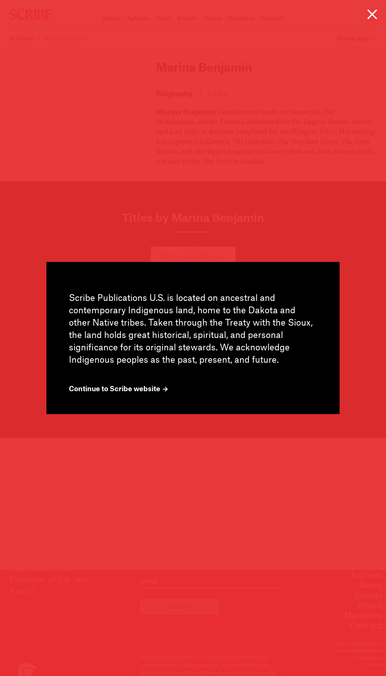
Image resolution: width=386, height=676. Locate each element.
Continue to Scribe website (118, 388)
